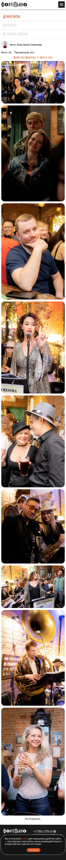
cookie (24, 838)
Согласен (34, 850)
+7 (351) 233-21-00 (44, 831)
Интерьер (10, 25)
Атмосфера (11, 16)
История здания (15, 34)
